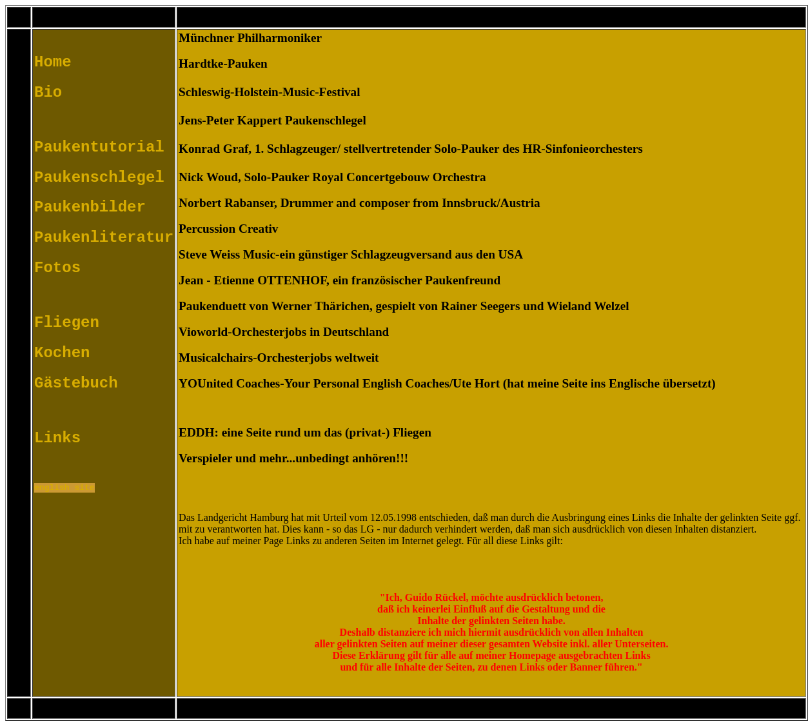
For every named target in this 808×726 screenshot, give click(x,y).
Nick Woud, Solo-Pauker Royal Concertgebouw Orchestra (332, 177)
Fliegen (66, 324)
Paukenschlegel (99, 179)
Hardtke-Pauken (223, 63)
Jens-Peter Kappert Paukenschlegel (272, 120)
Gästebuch (76, 385)
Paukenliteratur (103, 239)
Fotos (57, 270)
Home (53, 64)
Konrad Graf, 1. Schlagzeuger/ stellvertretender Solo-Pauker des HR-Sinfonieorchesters (411, 148)
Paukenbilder (90, 209)
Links (57, 440)
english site (64, 490)
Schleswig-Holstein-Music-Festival (269, 92)
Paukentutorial (99, 149)
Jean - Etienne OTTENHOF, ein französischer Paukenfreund (339, 280)
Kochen (62, 355)
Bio (48, 94)
